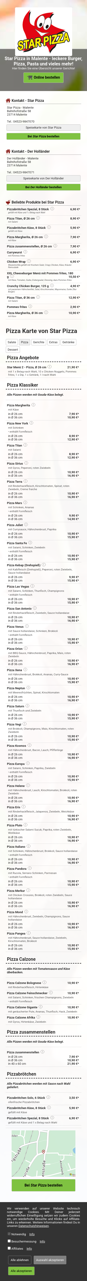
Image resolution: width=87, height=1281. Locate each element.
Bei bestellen (43, 136)
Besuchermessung (23, 1241)
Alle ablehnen (20, 1260)
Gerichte (38, 342)
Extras (53, 342)
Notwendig (18, 1234)
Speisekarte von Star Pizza (43, 127)
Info (32, 1234)
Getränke (68, 342)
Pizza (24, 342)
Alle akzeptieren (21, 1271)
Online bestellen (43, 77)
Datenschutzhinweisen (34, 1226)
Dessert (13, 349)
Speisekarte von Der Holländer (43, 178)
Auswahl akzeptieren (50, 1260)
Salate (12, 342)
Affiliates (17, 1248)
